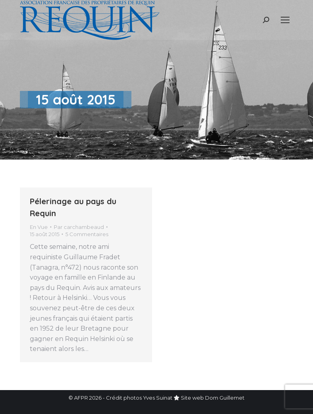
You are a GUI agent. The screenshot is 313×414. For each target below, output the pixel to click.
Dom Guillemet (225, 397)
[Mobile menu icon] (285, 20)
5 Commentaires (86, 234)
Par (79, 227)
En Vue (39, 227)
